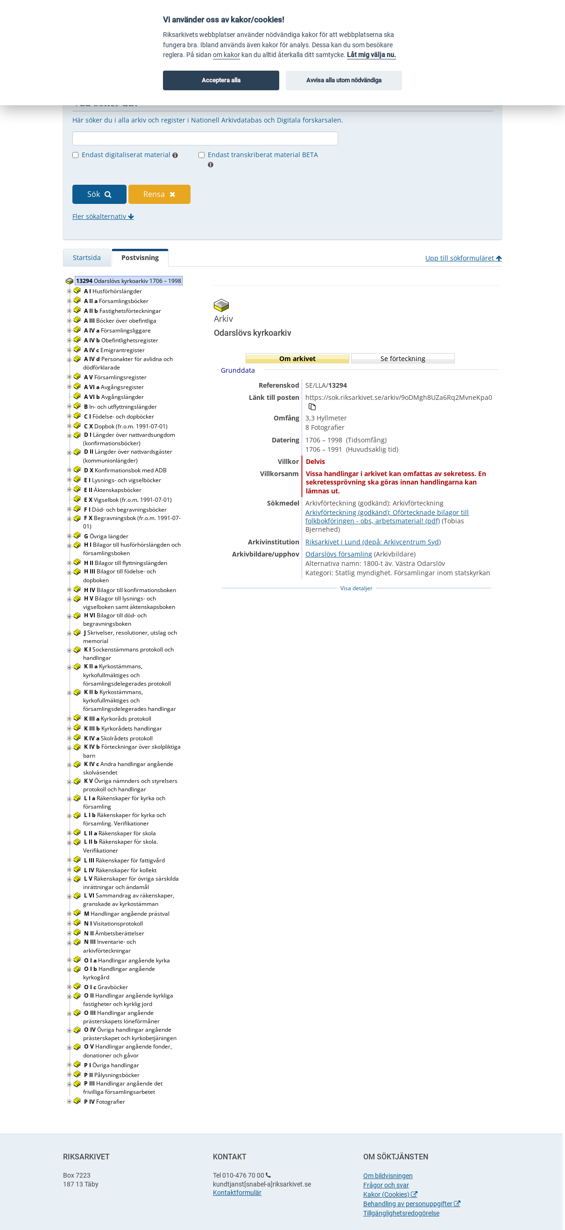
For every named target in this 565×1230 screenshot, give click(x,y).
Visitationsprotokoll (114, 923)
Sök (99, 194)
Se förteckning (403, 358)
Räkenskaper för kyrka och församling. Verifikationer (124, 819)
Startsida (87, 257)
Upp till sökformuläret (463, 257)
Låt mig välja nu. (371, 55)
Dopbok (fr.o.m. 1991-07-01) (126, 426)
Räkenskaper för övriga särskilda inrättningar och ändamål (131, 883)
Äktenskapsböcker (113, 490)
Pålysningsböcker (112, 1075)
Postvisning (140, 257)
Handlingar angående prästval (127, 914)
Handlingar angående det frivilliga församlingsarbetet (122, 1087)
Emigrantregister (115, 350)
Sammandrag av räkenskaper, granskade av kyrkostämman (128, 899)
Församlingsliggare (118, 330)
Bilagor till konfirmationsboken (130, 590)
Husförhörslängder (113, 291)
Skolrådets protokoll (119, 738)
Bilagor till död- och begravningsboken (115, 619)
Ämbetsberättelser (115, 933)
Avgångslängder (114, 397)
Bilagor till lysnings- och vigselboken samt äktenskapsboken (130, 602)
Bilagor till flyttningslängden (126, 563)
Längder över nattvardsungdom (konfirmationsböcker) (129, 439)
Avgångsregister (114, 387)
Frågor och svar (386, 1185)
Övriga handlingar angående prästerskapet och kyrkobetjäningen (130, 1034)
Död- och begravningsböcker (126, 510)
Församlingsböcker (117, 301)
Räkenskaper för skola (120, 833)
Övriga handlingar (112, 1065)
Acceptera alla (221, 80)
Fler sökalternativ (103, 216)
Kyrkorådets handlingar (123, 728)
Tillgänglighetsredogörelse (401, 1213)
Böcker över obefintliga (121, 321)
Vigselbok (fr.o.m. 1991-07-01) (128, 500)
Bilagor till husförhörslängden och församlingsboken (132, 549)
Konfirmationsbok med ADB (126, 470)
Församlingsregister (116, 377)
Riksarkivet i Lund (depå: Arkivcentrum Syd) (373, 541)
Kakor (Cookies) (390, 1194)
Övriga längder (107, 536)
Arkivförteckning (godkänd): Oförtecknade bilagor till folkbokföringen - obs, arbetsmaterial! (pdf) (387, 516)
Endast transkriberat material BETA (263, 158)
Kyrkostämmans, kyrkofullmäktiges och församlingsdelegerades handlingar (130, 700)
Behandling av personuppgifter (411, 1204)
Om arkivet (297, 358)
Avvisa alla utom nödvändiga (343, 80)
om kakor (226, 55)
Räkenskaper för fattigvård (125, 860)
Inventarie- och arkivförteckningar (109, 946)
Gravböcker (106, 987)
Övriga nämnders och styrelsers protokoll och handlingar (130, 785)
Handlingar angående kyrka (127, 960)
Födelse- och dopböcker (119, 416)
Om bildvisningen (388, 1175)
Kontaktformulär (237, 1192)
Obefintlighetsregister (122, 340)
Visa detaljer (356, 588)
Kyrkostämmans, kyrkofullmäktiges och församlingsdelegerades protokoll (127, 674)
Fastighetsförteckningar (123, 311)
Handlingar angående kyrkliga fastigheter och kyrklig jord (128, 999)
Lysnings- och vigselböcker (123, 480)
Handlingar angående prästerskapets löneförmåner (122, 1017)
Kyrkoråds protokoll (118, 719)
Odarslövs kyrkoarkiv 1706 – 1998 (128, 281)
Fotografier (105, 1102)
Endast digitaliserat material (130, 154)
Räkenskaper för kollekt (121, 870)
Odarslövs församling (338, 554)
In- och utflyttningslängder (121, 407)
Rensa (159, 194)
